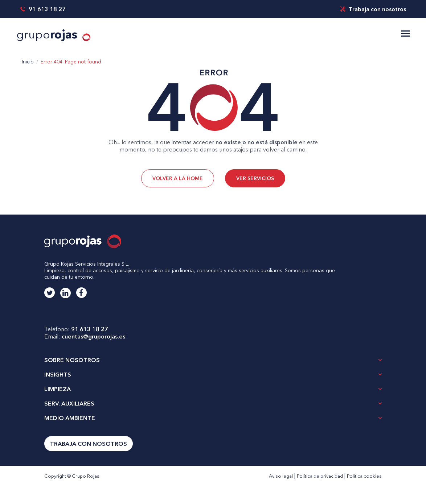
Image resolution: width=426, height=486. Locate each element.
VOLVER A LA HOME (177, 178)
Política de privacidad (320, 476)
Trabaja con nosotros (373, 9)
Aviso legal (281, 476)
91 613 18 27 (43, 9)
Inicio (28, 61)
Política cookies (364, 476)
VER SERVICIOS (255, 178)
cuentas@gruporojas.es (93, 336)
